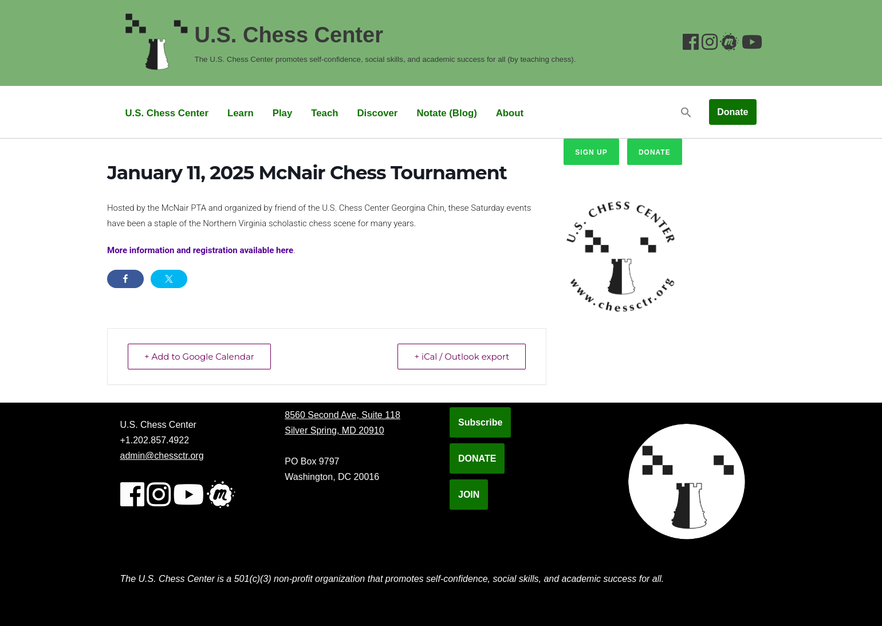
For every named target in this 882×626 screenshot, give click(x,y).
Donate (732, 112)
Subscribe (480, 422)
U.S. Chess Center (166, 113)
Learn (240, 113)
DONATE (477, 458)
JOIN (468, 494)
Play (283, 113)
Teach (324, 113)
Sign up (591, 152)
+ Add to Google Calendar (199, 356)
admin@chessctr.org (162, 455)
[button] (686, 112)
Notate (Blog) (446, 113)
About (509, 113)
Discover (377, 113)
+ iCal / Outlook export (461, 356)
